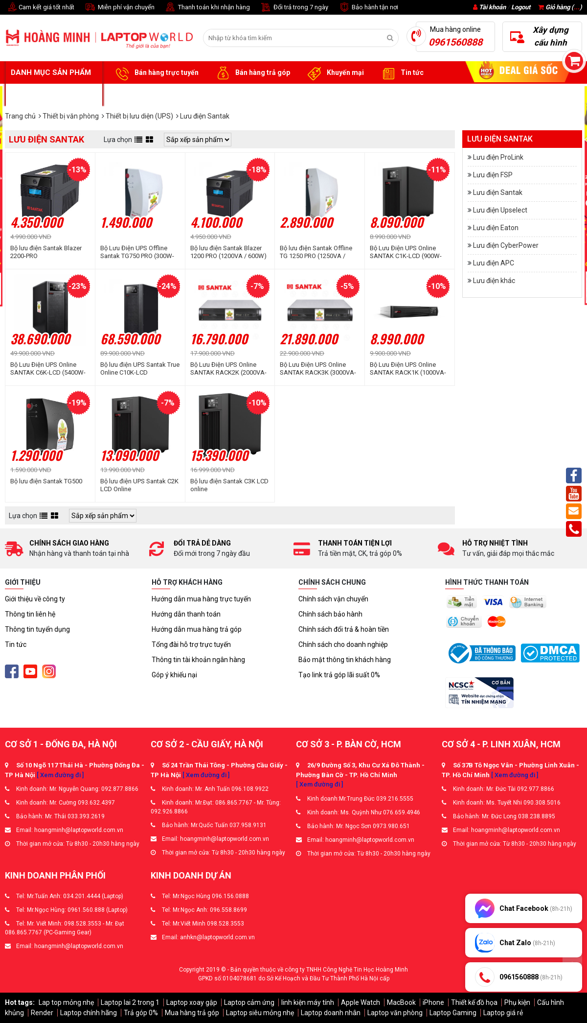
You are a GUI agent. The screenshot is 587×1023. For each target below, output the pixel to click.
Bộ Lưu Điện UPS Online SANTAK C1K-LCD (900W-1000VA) (406, 252)
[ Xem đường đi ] (60, 775)
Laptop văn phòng (395, 1013)
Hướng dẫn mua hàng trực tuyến (201, 599)
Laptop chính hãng (88, 1013)
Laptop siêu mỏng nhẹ (260, 1013)
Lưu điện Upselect (500, 210)
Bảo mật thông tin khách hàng (344, 660)
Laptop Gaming (452, 1013)
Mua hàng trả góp (192, 1013)
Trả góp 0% (141, 1013)
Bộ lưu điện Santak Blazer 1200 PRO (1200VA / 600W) (228, 252)
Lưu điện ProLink (498, 157)
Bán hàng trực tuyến (156, 73)
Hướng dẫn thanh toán (186, 614)
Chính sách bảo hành (330, 614)
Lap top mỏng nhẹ (66, 1002)
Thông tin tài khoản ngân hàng (198, 660)
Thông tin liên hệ (30, 614)
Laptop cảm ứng (249, 1002)
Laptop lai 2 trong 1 (130, 1002)
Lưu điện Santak (497, 192)
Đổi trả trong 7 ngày (294, 7)
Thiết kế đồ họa (474, 1002)
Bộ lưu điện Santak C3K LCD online (229, 485)
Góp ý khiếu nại (174, 675)
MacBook (401, 1002)
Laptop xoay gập (191, 1002)
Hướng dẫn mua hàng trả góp (197, 629)
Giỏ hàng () (560, 7)
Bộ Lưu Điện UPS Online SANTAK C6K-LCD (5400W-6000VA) (48, 369)
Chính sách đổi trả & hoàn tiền (343, 629)
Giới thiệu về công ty (35, 599)
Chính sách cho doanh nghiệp (343, 644)
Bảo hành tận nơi (368, 7)
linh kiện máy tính (307, 1002)
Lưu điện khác (494, 281)
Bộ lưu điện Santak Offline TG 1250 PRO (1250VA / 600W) (316, 252)
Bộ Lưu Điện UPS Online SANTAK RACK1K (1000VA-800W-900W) (408, 369)
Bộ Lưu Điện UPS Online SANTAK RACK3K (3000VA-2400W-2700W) (318, 369)
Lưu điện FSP (493, 175)
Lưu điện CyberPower (506, 245)
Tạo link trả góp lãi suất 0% (339, 675)
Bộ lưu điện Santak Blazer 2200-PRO (46, 252)
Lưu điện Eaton (496, 228)
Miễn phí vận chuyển (119, 7)
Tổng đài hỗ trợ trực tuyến (191, 644)
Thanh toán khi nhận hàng (207, 7)
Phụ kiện (517, 1002)
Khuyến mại (334, 73)
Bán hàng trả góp (251, 73)
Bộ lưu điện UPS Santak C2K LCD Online (139, 485)
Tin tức (401, 73)
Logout (520, 7)
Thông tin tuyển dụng (37, 629)
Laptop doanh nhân (331, 1013)
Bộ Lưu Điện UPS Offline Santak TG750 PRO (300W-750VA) (137, 252)
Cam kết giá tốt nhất (39, 7)
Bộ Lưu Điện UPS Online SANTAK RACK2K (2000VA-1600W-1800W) (228, 369)
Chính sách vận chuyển (333, 599)
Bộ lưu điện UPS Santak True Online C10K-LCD (140, 368)
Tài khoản (492, 7)
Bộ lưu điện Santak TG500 (46, 481)
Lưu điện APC (493, 263)
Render (42, 1013)
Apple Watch (360, 1002)
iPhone (433, 1002)
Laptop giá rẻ (503, 1013)
